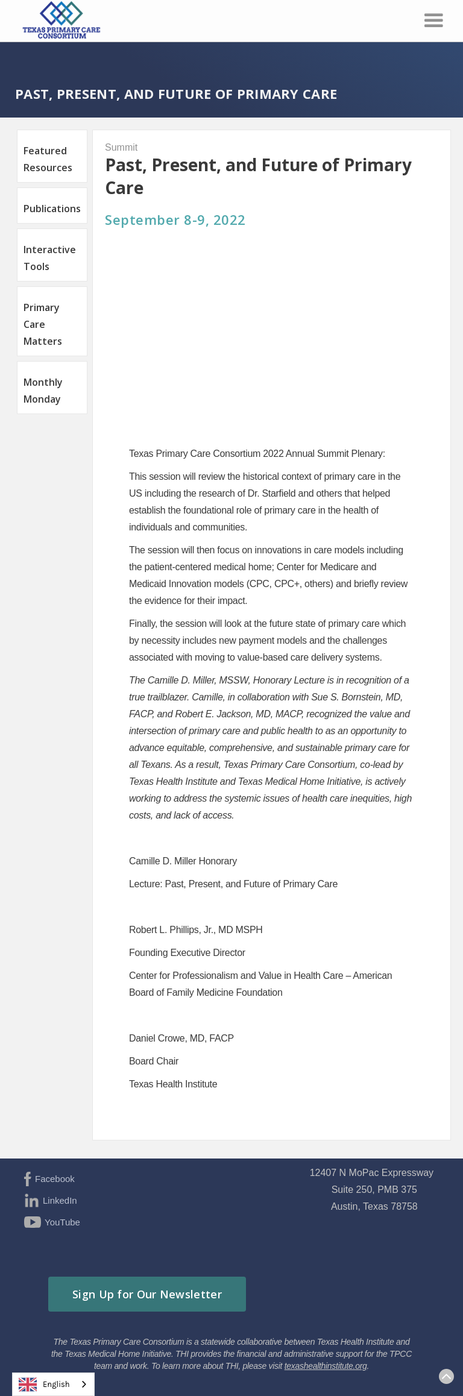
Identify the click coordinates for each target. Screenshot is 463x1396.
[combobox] (53, 1384)
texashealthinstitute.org (326, 1366)
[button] (434, 21)
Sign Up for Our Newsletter (147, 1294)
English (44, 1384)
